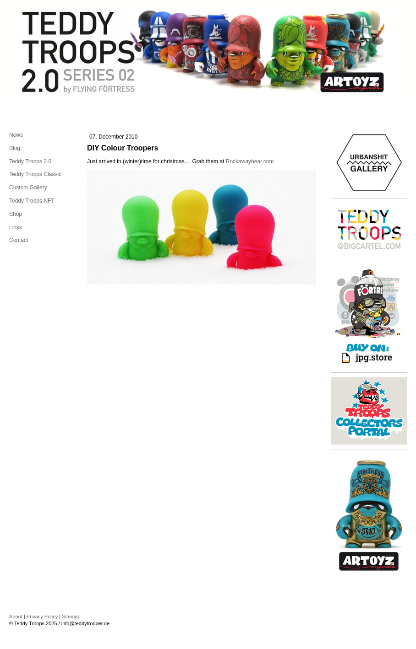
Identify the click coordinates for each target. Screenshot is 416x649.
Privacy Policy (42, 616)
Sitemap (71, 616)
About (15, 616)
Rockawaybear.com (250, 161)
